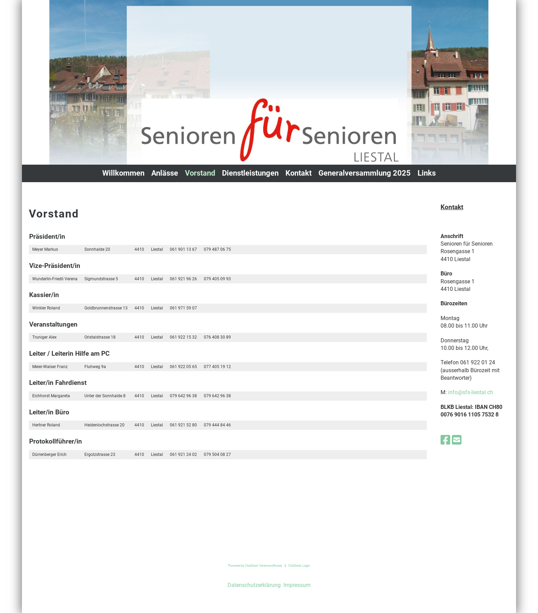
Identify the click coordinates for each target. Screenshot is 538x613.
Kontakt (298, 173)
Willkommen (123, 173)
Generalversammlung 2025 (364, 173)
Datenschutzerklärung (254, 585)
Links (427, 173)
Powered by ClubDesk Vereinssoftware (255, 565)
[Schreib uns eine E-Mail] (456, 440)
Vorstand (200, 173)
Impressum (296, 585)
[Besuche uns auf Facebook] (445, 440)
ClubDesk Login (299, 565)
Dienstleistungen (250, 173)
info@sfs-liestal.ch (470, 392)
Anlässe (164, 173)
